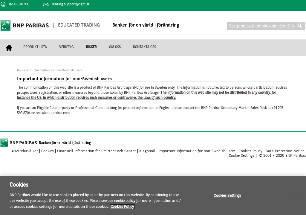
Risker (91, 47)
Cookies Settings (227, 197)
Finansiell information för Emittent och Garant (96, 151)
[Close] (296, 197)
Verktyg (66, 47)
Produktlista (35, 47)
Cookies (47, 151)
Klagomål (147, 151)
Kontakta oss (144, 47)
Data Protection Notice (285, 151)
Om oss (115, 47)
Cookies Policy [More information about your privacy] (122, 208)
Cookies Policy (250, 151)
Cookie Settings (242, 156)
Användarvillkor (25, 151)
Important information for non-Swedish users (49, 70)
